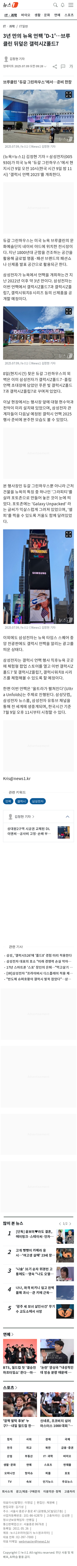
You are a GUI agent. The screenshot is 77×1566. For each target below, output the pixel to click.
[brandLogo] (10, 4)
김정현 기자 (17, 59)
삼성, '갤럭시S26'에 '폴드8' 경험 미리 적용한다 (39, 955)
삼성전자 (38, 801)
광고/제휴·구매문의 (28, 1491)
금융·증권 (67, 1448)
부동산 (29, 1456)
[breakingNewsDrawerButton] (63, 4)
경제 (48, 1439)
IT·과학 (48, 1456)
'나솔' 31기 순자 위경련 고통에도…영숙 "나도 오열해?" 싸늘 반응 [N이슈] (34, 1274)
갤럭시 (21, 801)
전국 (9, 1448)
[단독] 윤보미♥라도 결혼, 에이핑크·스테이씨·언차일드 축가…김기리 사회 (34, 1237)
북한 (48, 1448)
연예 (6, 1334)
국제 (67, 1439)
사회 (29, 1439)
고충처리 (69, 1491)
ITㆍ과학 (9, 26)
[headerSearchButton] (55, 4)
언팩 (8, 801)
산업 (9, 1456)
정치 (9, 1439)
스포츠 (8, 1387)
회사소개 (7, 1491)
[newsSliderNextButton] (70, 1223)
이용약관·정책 (52, 1491)
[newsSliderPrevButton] (60, 1223)
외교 (29, 1448)
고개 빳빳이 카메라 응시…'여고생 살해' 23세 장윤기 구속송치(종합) (35, 1255)
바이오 (67, 1456)
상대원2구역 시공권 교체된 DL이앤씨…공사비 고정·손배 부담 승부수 (29, 831)
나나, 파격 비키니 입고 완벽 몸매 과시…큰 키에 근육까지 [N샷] (35, 1293)
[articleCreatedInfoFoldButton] (45, 66)
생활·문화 (9, 1465)
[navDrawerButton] (71, 4)
